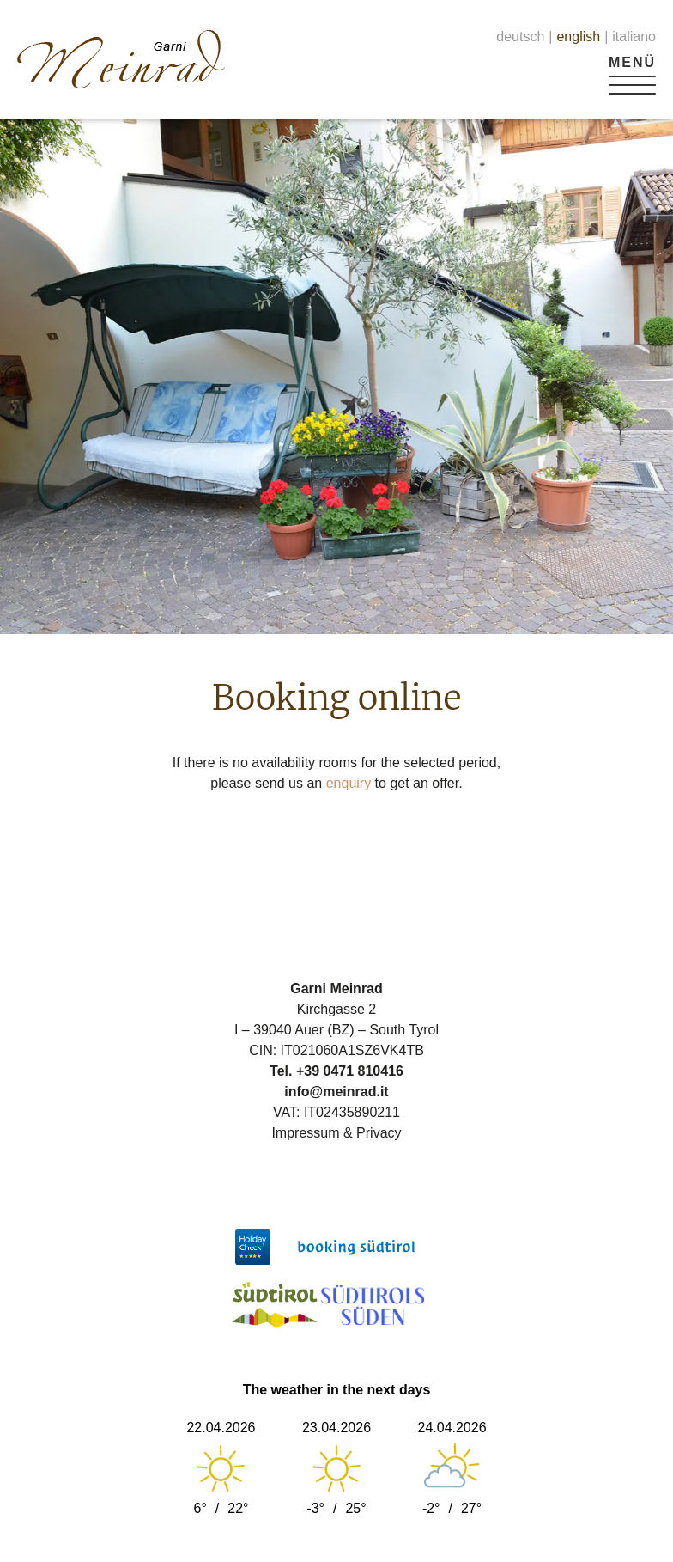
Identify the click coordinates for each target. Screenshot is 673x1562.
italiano (634, 36)
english (578, 36)
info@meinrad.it (336, 1091)
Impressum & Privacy (336, 1133)
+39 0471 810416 (349, 1071)
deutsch (520, 36)
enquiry (348, 783)
